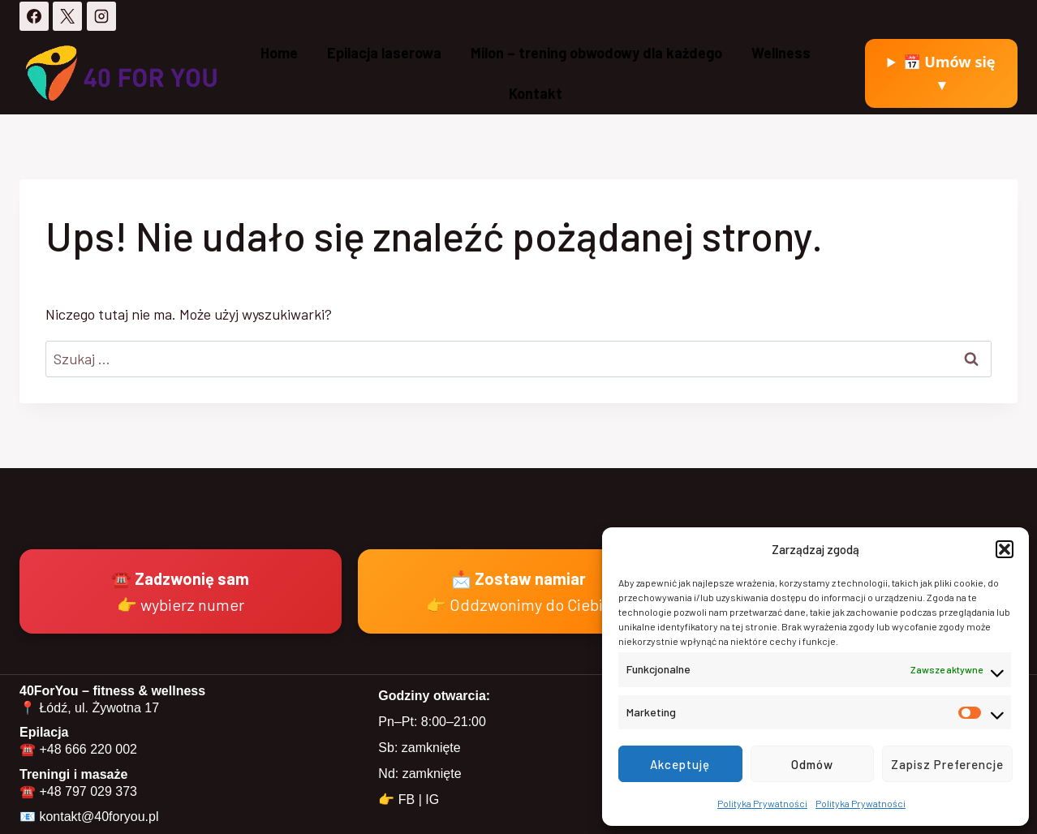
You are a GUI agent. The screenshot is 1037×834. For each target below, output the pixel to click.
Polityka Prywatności (762, 803)
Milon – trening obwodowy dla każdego (596, 53)
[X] (67, 16)
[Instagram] (101, 16)
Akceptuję (680, 764)
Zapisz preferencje (947, 764)
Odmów (812, 764)
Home (279, 53)
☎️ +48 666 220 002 (78, 749)
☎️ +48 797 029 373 (78, 791)
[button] (1004, 549)
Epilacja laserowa (384, 53)
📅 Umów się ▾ (949, 73)
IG (432, 799)
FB (406, 799)
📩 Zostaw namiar (519, 591)
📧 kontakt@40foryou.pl (88, 816)
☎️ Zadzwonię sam (180, 591)
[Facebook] (34, 16)
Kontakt (535, 93)
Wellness (781, 53)
